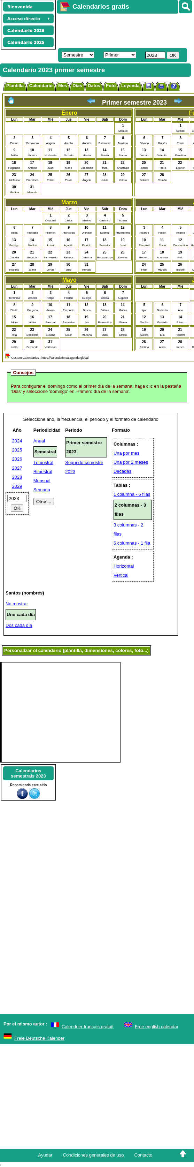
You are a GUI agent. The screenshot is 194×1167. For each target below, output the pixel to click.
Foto (111, 85)
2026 (17, 459)
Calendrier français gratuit (88, 1026)
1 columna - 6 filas (132, 494)
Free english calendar (156, 1026)
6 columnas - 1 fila (132, 543)
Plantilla (15, 85)
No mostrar (17, 603)
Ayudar (45, 1155)
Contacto (143, 1155)
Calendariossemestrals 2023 (28, 773)
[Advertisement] (122, 30)
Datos (94, 85)
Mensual (42, 480)
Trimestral (43, 462)
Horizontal (124, 566)
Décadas (122, 471)
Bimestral (42, 471)
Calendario (41, 85)
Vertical (121, 575)
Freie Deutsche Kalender (39, 1038)
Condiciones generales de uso (93, 1155)
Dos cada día (19, 625)
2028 (17, 477)
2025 (17, 450)
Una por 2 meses (131, 462)
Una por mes (126, 453)
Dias (77, 85)
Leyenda (130, 85)
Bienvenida (20, 6)
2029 (17, 486)
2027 (17, 468)
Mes (62, 85)
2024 (17, 441)
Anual (39, 441)
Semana (41, 489)
